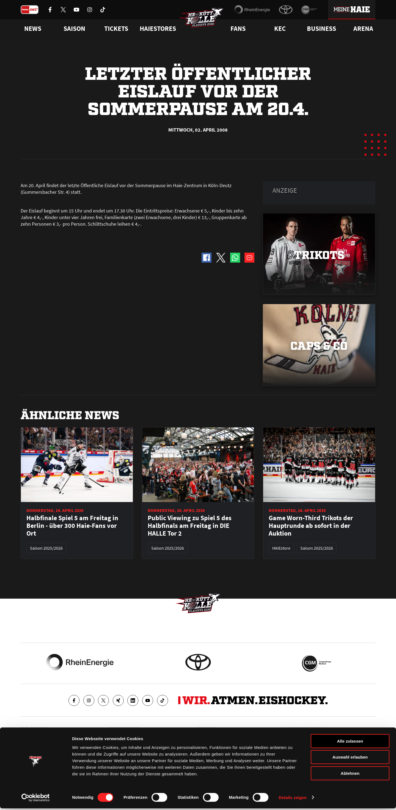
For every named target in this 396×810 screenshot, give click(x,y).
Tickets (116, 28)
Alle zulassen (350, 742)
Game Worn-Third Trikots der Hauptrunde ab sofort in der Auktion (311, 525)
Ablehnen (350, 775)
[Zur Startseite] (203, 21)
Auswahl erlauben (350, 759)
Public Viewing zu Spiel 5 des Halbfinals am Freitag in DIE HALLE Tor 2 (190, 525)
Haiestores (158, 28)
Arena (363, 28)
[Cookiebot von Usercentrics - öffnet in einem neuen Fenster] (36, 799)
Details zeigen (292, 799)
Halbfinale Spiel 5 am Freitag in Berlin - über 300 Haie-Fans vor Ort (72, 525)
